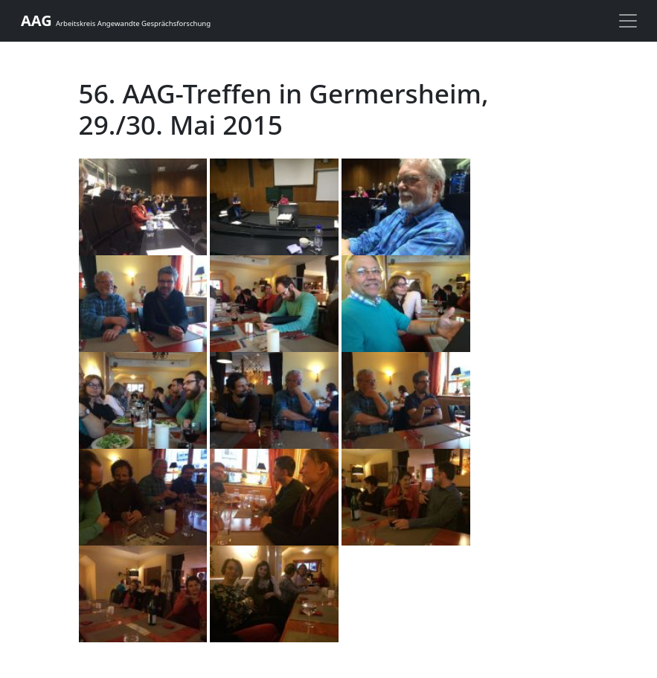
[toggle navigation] (628, 21)
